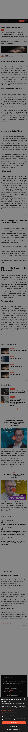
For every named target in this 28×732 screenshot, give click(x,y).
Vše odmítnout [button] (14, 726)
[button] (14, 710)
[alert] (14, 366)
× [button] (26, 699)
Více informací (23, 708)
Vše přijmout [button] (14, 722)
